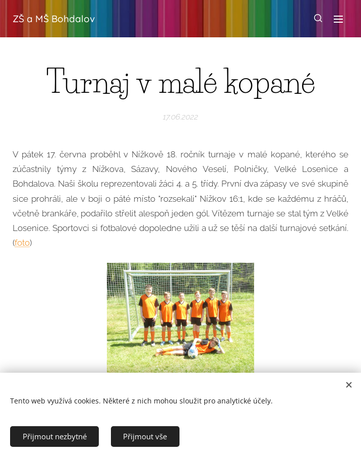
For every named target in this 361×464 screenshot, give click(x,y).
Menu (338, 19)
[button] (318, 18)
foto (22, 243)
